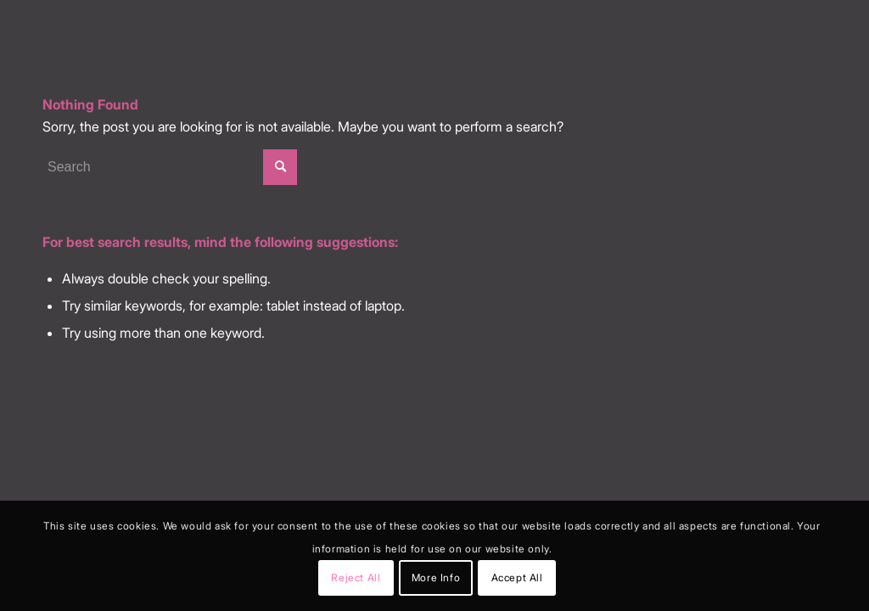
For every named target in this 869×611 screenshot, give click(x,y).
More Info (436, 577)
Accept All (517, 577)
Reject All (355, 577)
